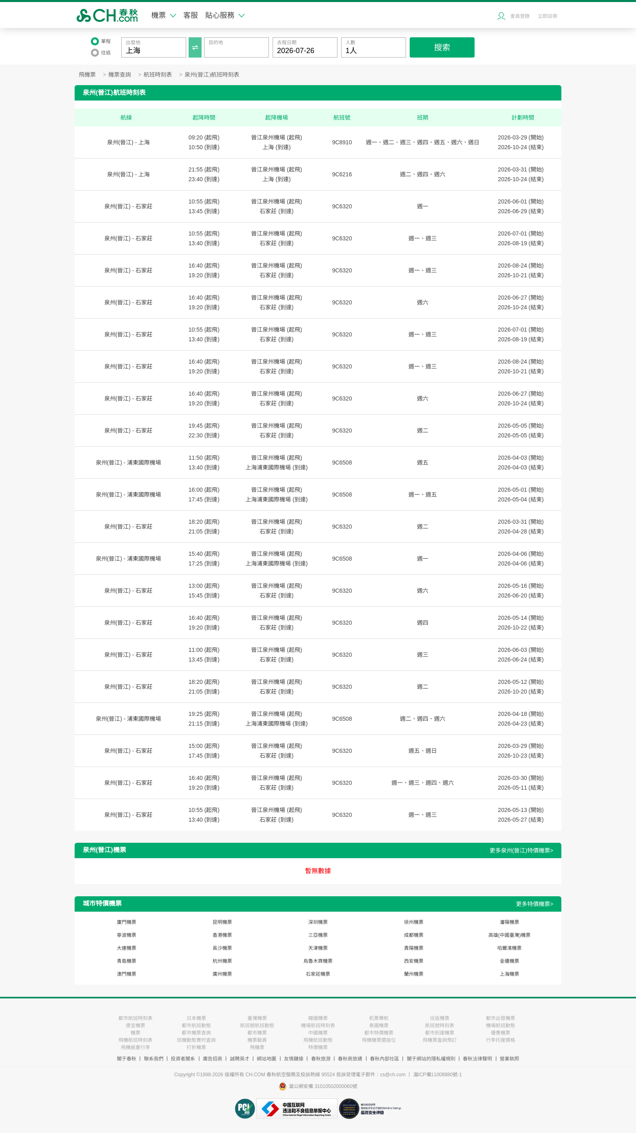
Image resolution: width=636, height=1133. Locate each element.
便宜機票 (135, 1025)
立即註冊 (547, 16)
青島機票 (126, 961)
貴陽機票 (413, 948)
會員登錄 (520, 16)
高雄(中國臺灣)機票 (509, 935)
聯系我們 (153, 1059)
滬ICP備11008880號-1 (437, 1074)
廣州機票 (222, 974)
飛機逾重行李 (135, 1047)
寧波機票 (126, 935)
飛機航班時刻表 (135, 1040)
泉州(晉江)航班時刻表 (212, 75)
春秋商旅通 (350, 1059)
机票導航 (379, 1018)
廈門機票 (126, 922)
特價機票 (318, 1047)
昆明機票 (222, 922)
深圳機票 (318, 922)
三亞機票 (318, 935)
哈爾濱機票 (509, 948)
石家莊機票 (318, 974)
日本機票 (196, 1018)
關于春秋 (126, 1059)
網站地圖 (266, 1059)
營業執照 (509, 1059)
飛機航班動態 (318, 1040)
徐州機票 (413, 922)
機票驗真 (257, 1040)
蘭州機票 (413, 974)
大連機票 (126, 948)
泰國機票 (379, 1025)
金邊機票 (509, 961)
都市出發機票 (500, 1018)
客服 (190, 15)
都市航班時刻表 (135, 1018)
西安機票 (413, 961)
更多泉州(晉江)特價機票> (522, 850)
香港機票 (222, 935)
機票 (163, 15)
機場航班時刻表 (318, 1025)
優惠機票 (500, 1033)
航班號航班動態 (257, 1025)
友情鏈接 (293, 1059)
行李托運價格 (500, 1040)
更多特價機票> (534, 904)
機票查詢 (119, 75)
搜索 (442, 47)
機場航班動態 (500, 1025)
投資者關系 (183, 1059)
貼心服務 (225, 15)
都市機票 (257, 1033)
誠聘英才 (239, 1059)
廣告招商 (212, 1059)
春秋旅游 (321, 1059)
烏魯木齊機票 (318, 961)
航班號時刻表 (439, 1025)
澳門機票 (126, 974)
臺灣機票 (257, 1018)
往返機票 (439, 1018)
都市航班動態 (196, 1025)
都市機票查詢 (196, 1033)
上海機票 (509, 974)
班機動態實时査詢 (196, 1040)
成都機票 (413, 935)
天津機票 (318, 948)
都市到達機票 (439, 1033)
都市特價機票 (378, 1033)
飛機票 (87, 75)
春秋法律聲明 (477, 1059)
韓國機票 (318, 1018)
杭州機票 (222, 961)
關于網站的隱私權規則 (431, 1059)
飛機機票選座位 (379, 1040)
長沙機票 (222, 948)
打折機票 (196, 1047)
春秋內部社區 (384, 1059)
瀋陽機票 (509, 922)
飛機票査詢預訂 (440, 1040)
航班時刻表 (158, 75)
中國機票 (318, 1033)
